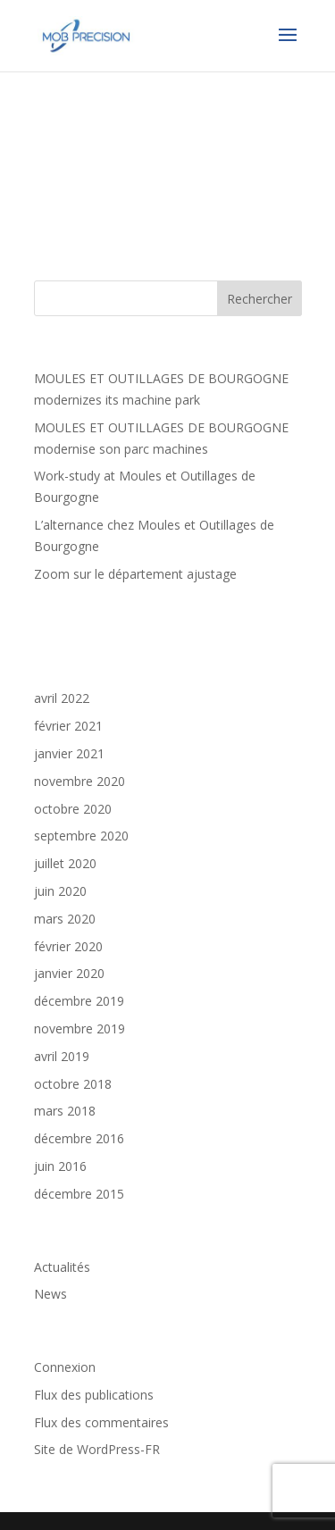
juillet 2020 (65, 863)
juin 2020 (60, 890)
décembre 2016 (79, 1138)
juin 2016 (60, 1166)
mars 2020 (65, 918)
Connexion (65, 1367)
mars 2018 (65, 1110)
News (50, 1293)
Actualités (62, 1266)
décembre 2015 (79, 1193)
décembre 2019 (79, 1000)
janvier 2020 (69, 973)
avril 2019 (61, 1056)
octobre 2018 (73, 1083)
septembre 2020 (81, 835)
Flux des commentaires (101, 1422)
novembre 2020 (79, 781)
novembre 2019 (79, 1028)
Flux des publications (94, 1394)
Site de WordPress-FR (97, 1449)
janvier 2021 (69, 753)
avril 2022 (61, 698)
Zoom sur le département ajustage (135, 573)
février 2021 (68, 725)
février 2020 (68, 946)
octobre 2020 (73, 808)
